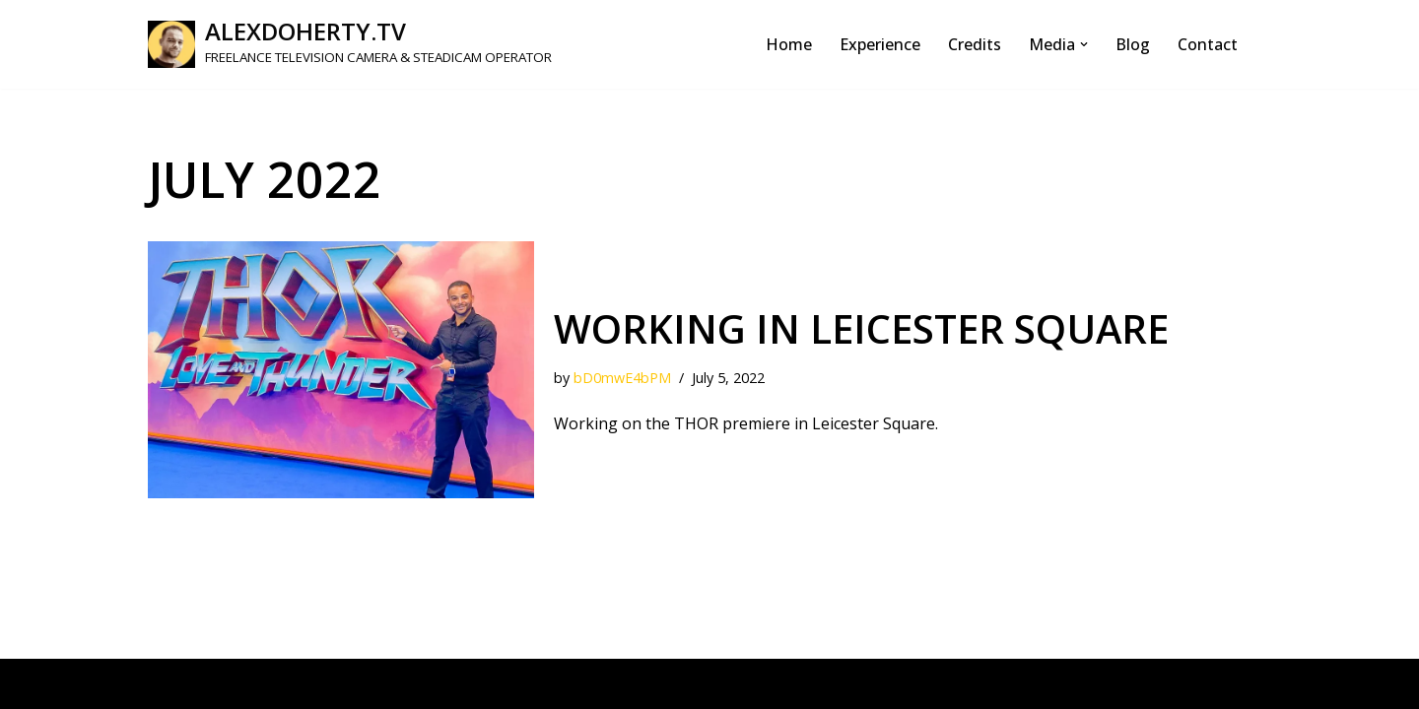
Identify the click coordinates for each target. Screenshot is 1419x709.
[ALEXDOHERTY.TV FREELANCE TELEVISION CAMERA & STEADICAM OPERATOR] (350, 44)
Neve (167, 683)
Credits (974, 44)
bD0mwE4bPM (622, 377)
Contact (1208, 44)
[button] (1084, 44)
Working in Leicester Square (861, 328)
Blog (1132, 44)
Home (789, 44)
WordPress (334, 683)
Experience (880, 44)
